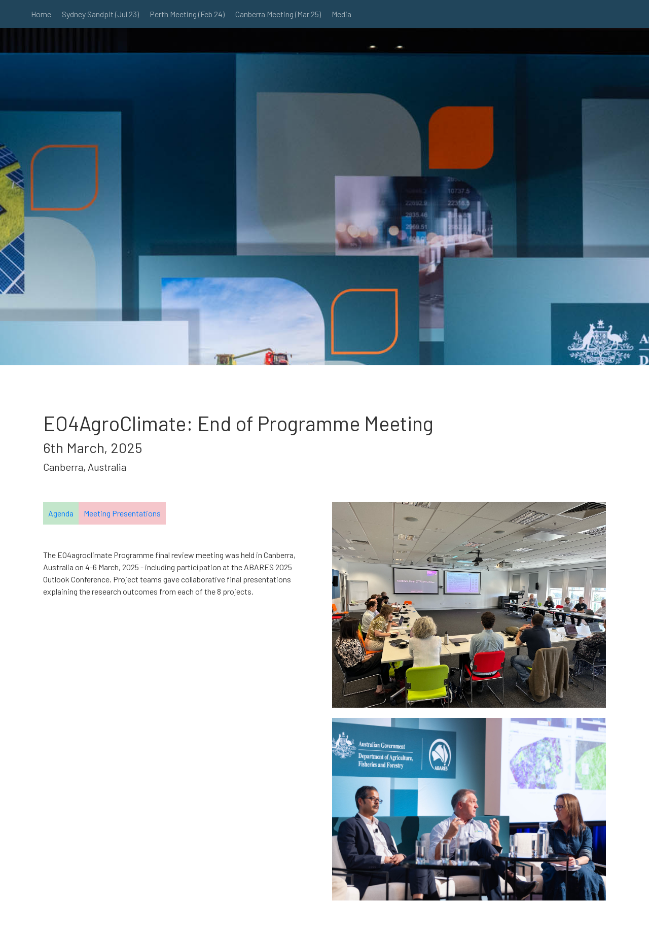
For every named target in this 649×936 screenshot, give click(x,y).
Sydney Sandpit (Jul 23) (100, 14)
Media (341, 14)
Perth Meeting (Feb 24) (187, 14)
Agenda (61, 513)
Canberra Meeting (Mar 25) (278, 14)
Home (41, 14)
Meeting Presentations (122, 513)
